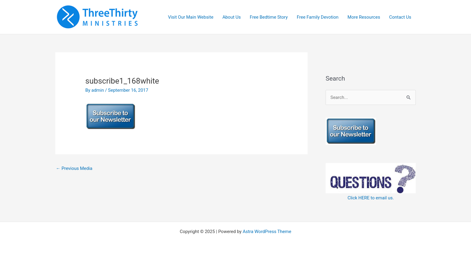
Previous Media (74, 168)
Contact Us (400, 17)
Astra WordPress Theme (267, 231)
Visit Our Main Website (190, 17)
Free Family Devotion (318, 17)
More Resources (364, 17)
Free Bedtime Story (269, 17)
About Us (231, 17)
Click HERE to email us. (371, 198)
